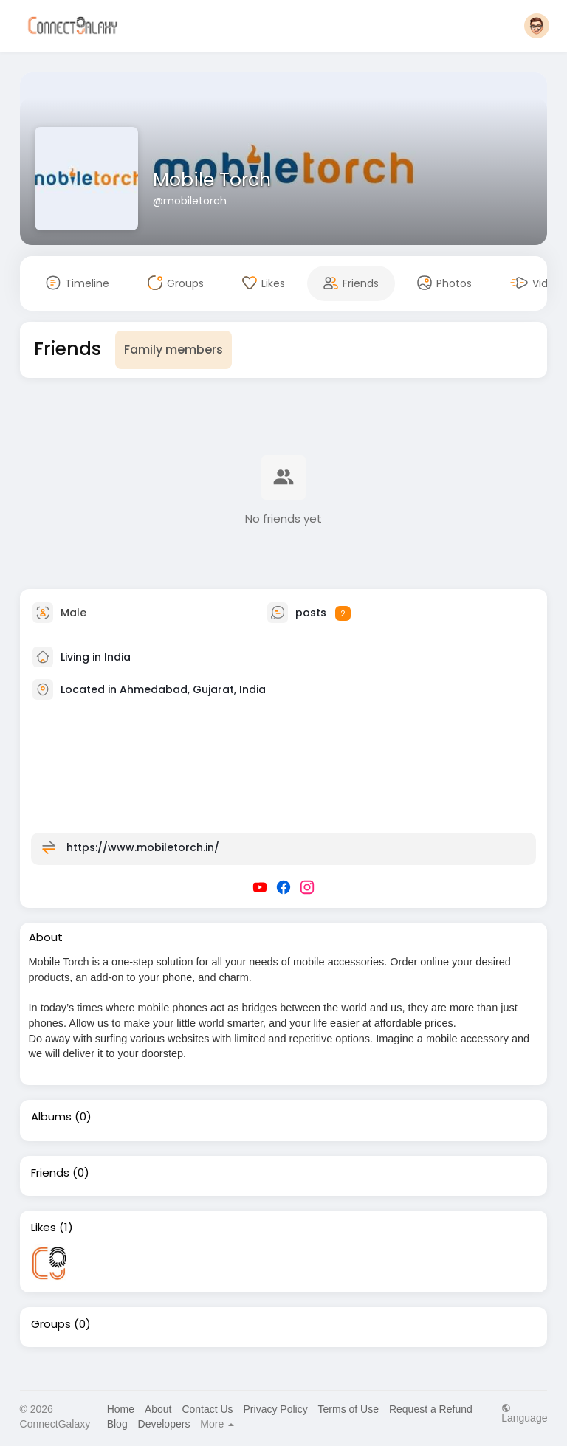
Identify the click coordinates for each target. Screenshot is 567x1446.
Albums (51, 1117)
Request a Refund (430, 1409)
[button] (536, 26)
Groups (51, 1324)
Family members (173, 349)
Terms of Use (348, 1409)
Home (120, 1409)
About (158, 1409)
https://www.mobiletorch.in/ (142, 847)
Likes (43, 1227)
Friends (50, 1173)
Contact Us (207, 1409)
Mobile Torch (212, 180)
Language (524, 1413)
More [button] (217, 1424)
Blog (117, 1424)
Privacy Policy (276, 1409)
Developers (164, 1424)
